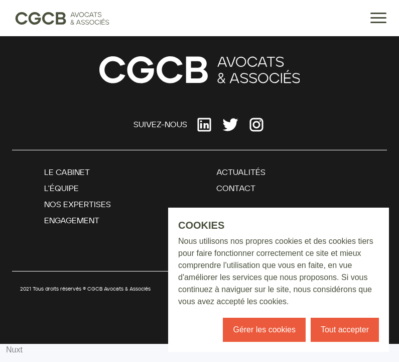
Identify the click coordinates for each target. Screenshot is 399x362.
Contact (235, 189)
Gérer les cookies (264, 329)
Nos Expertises (77, 205)
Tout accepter (345, 329)
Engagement (71, 221)
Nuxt (14, 349)
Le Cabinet (67, 172)
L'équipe (61, 189)
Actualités (240, 172)
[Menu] (378, 20)
